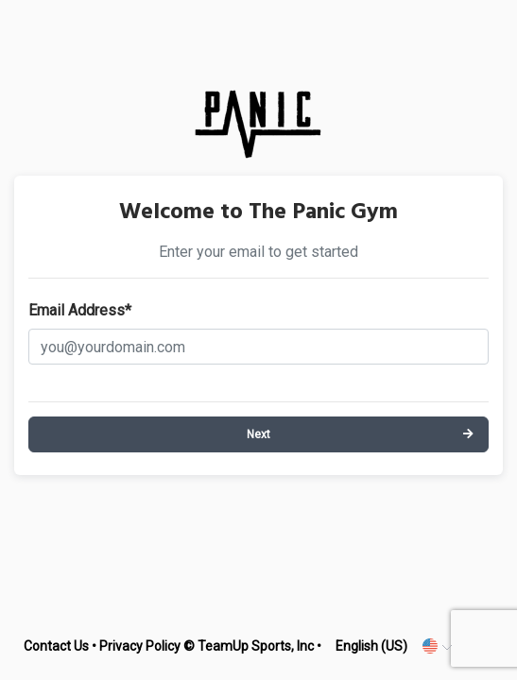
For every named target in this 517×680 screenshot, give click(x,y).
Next (258, 434)
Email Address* (79, 310)
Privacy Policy (140, 646)
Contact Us (56, 646)
